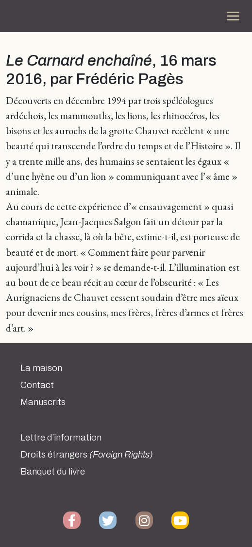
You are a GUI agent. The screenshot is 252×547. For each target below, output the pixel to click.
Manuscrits (43, 402)
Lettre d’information (60, 437)
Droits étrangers (86, 454)
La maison (41, 368)
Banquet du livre (52, 471)
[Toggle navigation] (233, 16)
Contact (37, 385)
